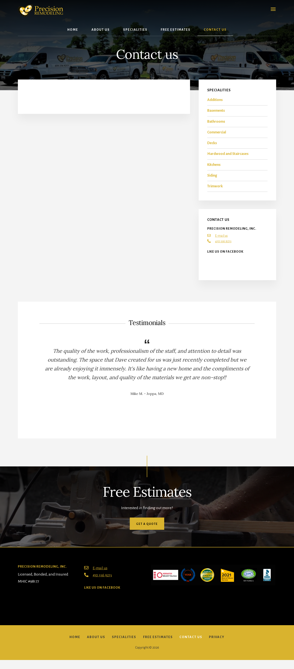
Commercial (216, 135)
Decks (212, 146)
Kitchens (214, 167)
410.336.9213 (223, 244)
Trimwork (215, 189)
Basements (216, 113)
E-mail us (221, 238)
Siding (212, 178)
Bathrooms (216, 124)
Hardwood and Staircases (228, 156)
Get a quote (147, 526)
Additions (215, 102)
